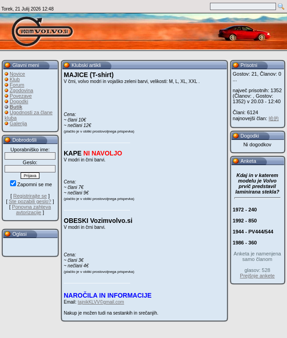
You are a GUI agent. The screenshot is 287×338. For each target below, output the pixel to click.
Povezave (21, 96)
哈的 (274, 118)
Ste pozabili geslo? (30, 201)
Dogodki (19, 101)
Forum (17, 85)
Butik (16, 107)
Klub (15, 79)
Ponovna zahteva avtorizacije (31, 209)
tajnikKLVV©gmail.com (101, 302)
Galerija (18, 123)
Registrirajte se (30, 196)
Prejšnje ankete (257, 275)
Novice (17, 74)
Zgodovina (21, 90)
